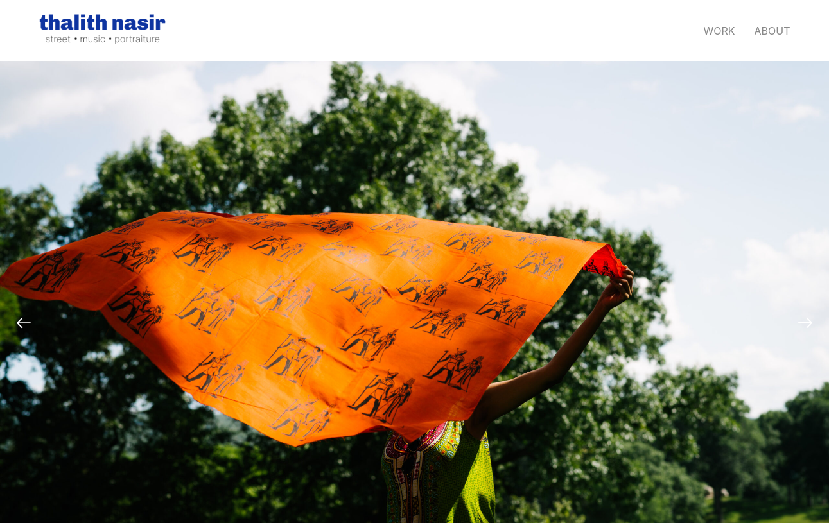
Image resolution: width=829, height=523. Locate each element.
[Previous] (24, 323)
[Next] (805, 323)
